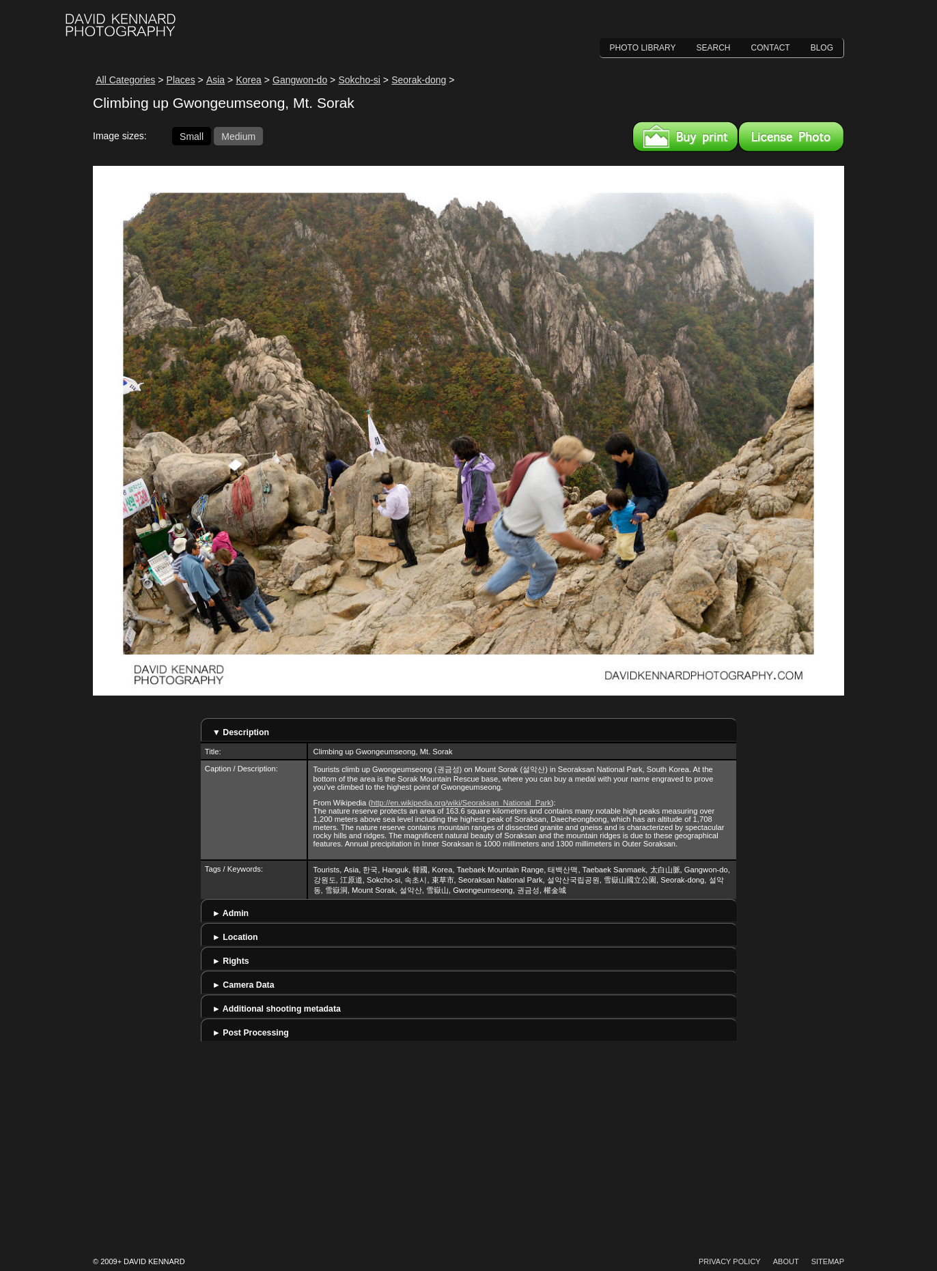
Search (714, 48)
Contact (770, 48)
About (786, 1261)
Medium (238, 135)
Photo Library (643, 48)
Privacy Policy (730, 1261)
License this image (791, 136)
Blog (822, 48)
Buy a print (685, 136)
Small (192, 135)
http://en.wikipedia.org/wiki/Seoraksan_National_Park (461, 803)
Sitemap (827, 1261)
